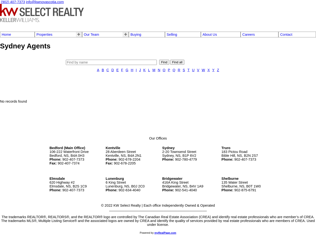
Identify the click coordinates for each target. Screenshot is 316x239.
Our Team (91, 34)
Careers (248, 34)
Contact (286, 34)
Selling (172, 34)
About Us (210, 34)
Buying (135, 34)
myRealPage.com (165, 232)
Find (164, 62)
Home (6, 34)
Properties (44, 34)
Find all (177, 62)
